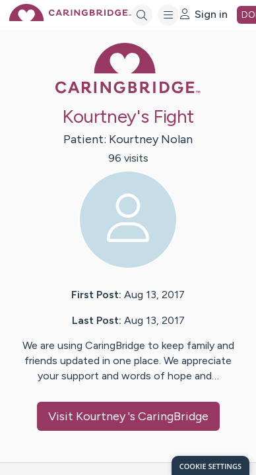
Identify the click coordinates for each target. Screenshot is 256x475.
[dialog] (210, 465)
